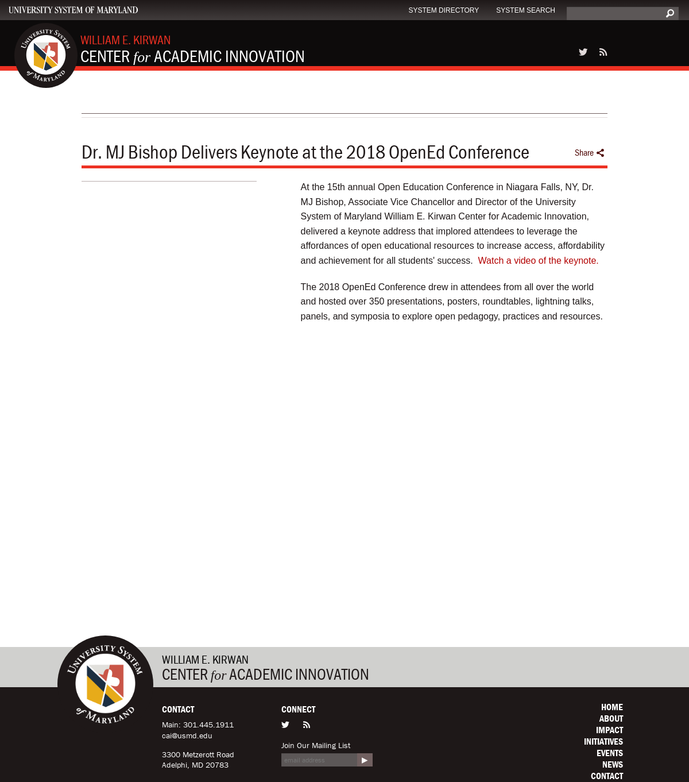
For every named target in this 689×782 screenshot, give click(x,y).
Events (610, 752)
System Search (525, 10)
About (611, 718)
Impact (609, 729)
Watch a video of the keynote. (538, 260)
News (612, 764)
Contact (607, 775)
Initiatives (603, 741)
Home (612, 706)
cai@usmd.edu (187, 735)
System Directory (443, 10)
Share (590, 152)
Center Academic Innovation (192, 49)
